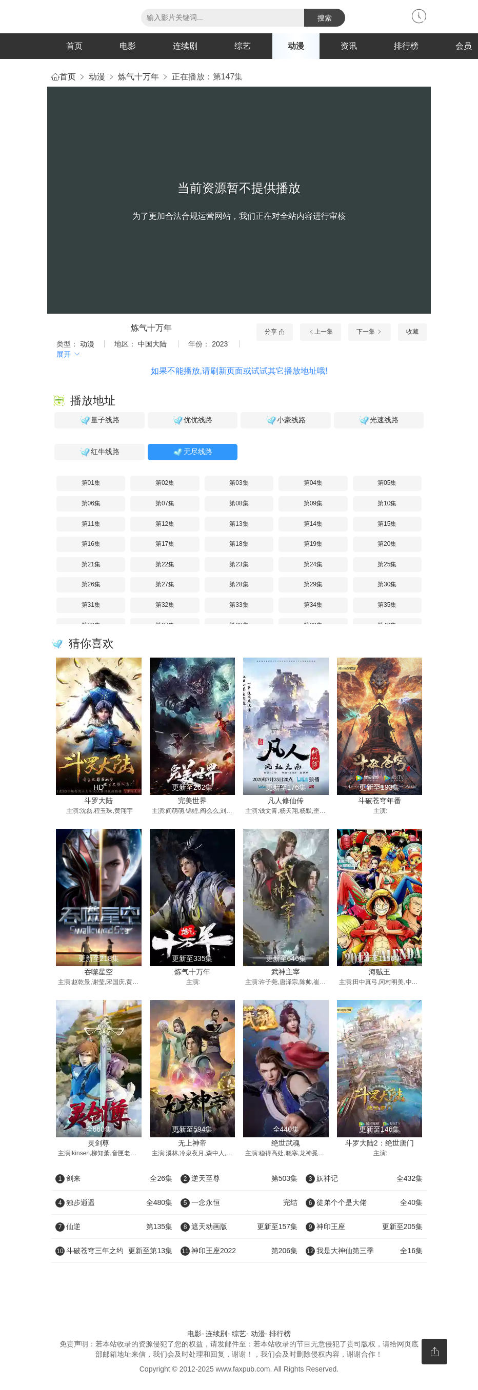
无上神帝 (192, 1143)
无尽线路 (192, 452)
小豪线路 (286, 420)
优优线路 (192, 420)
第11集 (91, 523)
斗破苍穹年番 (379, 800)
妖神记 (364, 1178)
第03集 (238, 482)
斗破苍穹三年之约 (113, 1250)
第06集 (91, 503)
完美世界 (192, 800)
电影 (128, 46)
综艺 (242, 46)
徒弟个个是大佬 (364, 1202)
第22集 (164, 564)
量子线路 (99, 420)
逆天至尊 (239, 1178)
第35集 (386, 604)
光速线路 (378, 420)
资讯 (349, 46)
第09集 (313, 503)
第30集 (386, 584)
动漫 (296, 46)
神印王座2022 (239, 1250)
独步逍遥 (113, 1202)
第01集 (91, 482)
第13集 (238, 523)
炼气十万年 (138, 76)
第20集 (386, 543)
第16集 (91, 543)
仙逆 (113, 1226)
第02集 (164, 482)
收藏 (412, 331)
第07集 (164, 503)
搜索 (324, 18)
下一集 (369, 331)
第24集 (313, 564)
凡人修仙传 (286, 800)
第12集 (164, 523)
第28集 (238, 584)
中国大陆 (152, 344)
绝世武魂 (285, 1143)
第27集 (164, 584)
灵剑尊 (98, 1143)
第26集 (91, 584)
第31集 (91, 604)
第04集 (313, 482)
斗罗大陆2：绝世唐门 (379, 1143)
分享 (275, 331)
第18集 (238, 543)
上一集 (320, 331)
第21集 (91, 564)
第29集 (313, 584)
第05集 (386, 482)
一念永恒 (239, 1202)
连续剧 (185, 46)
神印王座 (364, 1226)
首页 (74, 46)
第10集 (386, 503)
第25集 (386, 564)
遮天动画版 (239, 1226)
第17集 (164, 543)
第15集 (386, 523)
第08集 (238, 503)
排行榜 (406, 46)
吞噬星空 (98, 972)
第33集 (238, 604)
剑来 (113, 1178)
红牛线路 (99, 452)
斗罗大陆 (98, 800)
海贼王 (379, 972)
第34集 (313, 604)
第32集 (164, 604)
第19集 (313, 543)
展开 (68, 354)
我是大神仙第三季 (364, 1250)
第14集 (313, 523)
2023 (220, 344)
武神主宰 (285, 972)
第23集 (238, 564)
